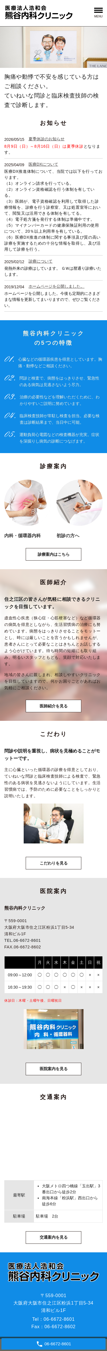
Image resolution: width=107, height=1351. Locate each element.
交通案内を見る (54, 1237)
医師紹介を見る (54, 706)
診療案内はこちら (54, 554)
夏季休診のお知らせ (46, 139)
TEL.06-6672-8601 (22, 940)
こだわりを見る (54, 863)
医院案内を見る (54, 1068)
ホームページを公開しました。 (56, 286)
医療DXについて (43, 164)
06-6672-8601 (59, 1319)
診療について (41, 261)
